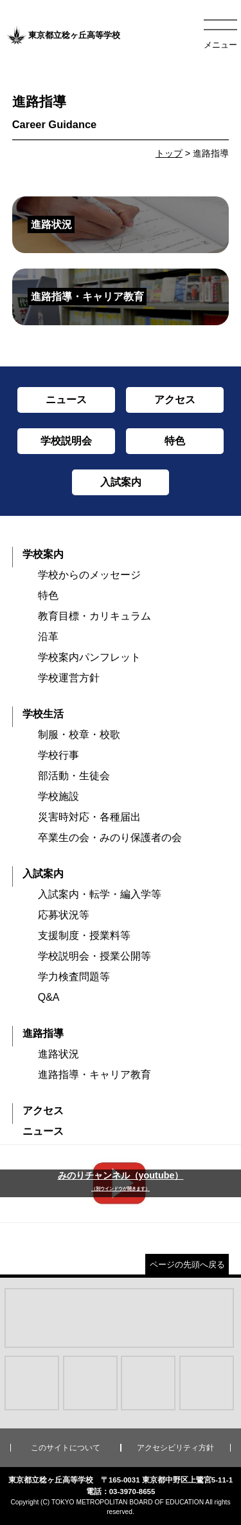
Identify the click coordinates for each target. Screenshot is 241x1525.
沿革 (48, 636)
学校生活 (43, 713)
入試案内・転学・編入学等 (99, 894)
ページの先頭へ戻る (187, 1264)
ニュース (43, 1131)
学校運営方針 (69, 677)
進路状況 (58, 1053)
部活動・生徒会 (74, 775)
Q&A (49, 997)
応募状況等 (63, 914)
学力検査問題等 (74, 976)
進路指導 (43, 1033)
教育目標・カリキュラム (94, 616)
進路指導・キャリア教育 (94, 1074)
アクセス (43, 1110)
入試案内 (43, 873)
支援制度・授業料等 (84, 935)
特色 (48, 595)
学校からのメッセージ (89, 574)
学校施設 (58, 796)
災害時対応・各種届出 (89, 816)
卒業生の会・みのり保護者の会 (110, 837)
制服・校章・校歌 (79, 734)
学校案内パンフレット (89, 657)
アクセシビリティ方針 (175, 1447)
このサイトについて (65, 1447)
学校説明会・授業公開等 (94, 956)
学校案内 (43, 554)
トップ (169, 153)
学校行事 (58, 755)
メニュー (220, 45)
